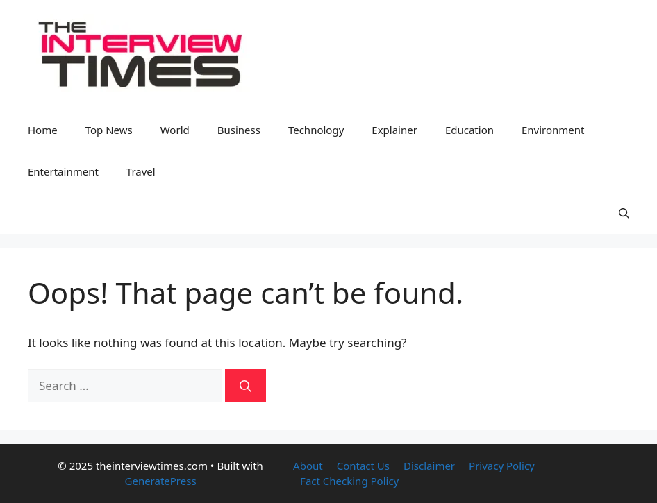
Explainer (394, 130)
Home (43, 130)
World (175, 130)
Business (238, 130)
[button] (624, 213)
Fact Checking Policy (349, 481)
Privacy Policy (502, 465)
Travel (141, 171)
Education (469, 130)
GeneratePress (161, 481)
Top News (109, 130)
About (308, 465)
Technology (316, 130)
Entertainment (63, 171)
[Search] (245, 385)
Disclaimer (429, 465)
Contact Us (363, 465)
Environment (553, 130)
